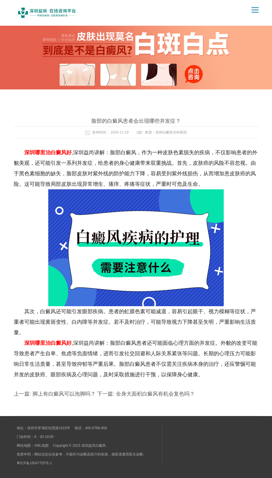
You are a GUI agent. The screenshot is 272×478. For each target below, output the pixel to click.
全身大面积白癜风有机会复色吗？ (154, 394)
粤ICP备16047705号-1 (34, 463)
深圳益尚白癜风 (93, 446)
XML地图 (41, 446)
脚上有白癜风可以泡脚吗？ (64, 394)
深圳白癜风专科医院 (171, 132)
